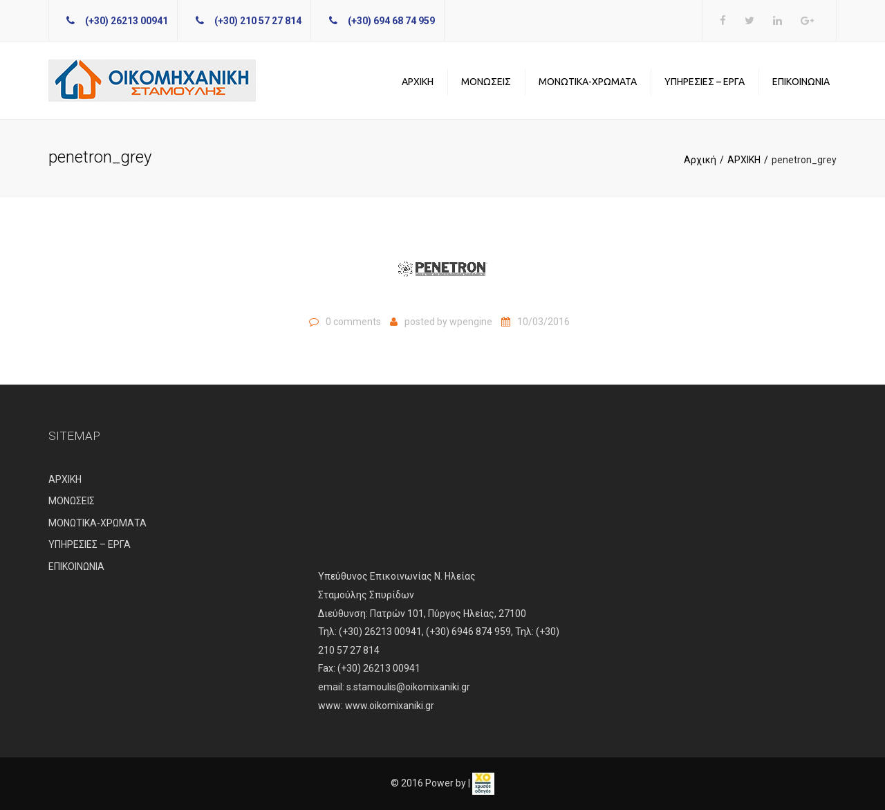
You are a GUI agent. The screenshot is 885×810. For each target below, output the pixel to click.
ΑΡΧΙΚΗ (418, 81)
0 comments (353, 321)
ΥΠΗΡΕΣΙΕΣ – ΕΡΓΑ (704, 81)
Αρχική (700, 159)
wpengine (470, 321)
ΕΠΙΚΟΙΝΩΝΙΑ (801, 81)
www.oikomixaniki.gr (389, 705)
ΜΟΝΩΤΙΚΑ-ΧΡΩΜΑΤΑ (588, 81)
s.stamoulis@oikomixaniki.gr (408, 686)
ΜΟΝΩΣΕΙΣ (486, 81)
